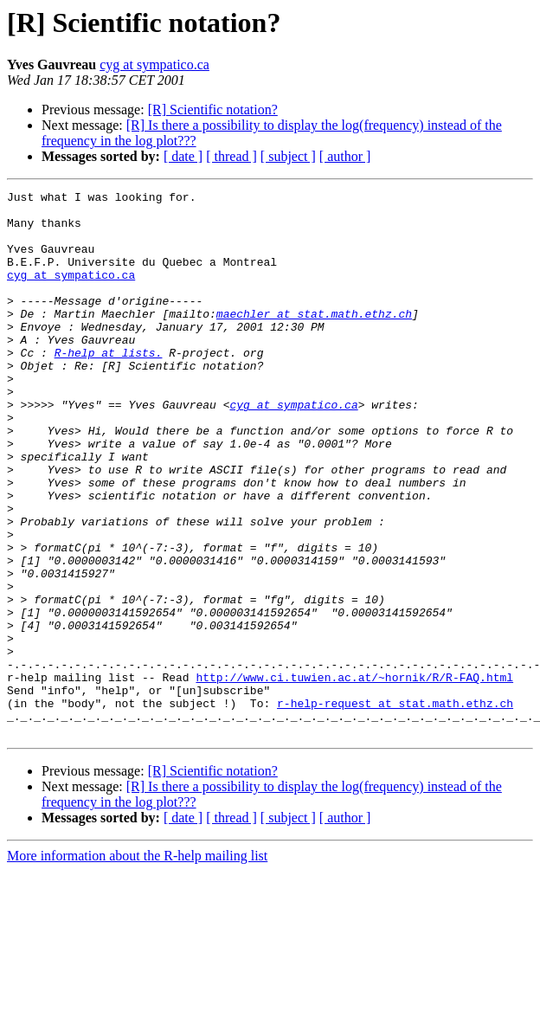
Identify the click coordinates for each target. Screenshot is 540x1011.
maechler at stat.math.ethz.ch (314, 339)
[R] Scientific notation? (213, 109)
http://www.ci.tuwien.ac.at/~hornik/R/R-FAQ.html (354, 775)
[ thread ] (231, 156)
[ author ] (345, 156)
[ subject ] (288, 156)
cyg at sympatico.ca (154, 64)
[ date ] (183, 156)
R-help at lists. (109, 386)
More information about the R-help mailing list (137, 964)
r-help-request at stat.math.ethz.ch (395, 807)
